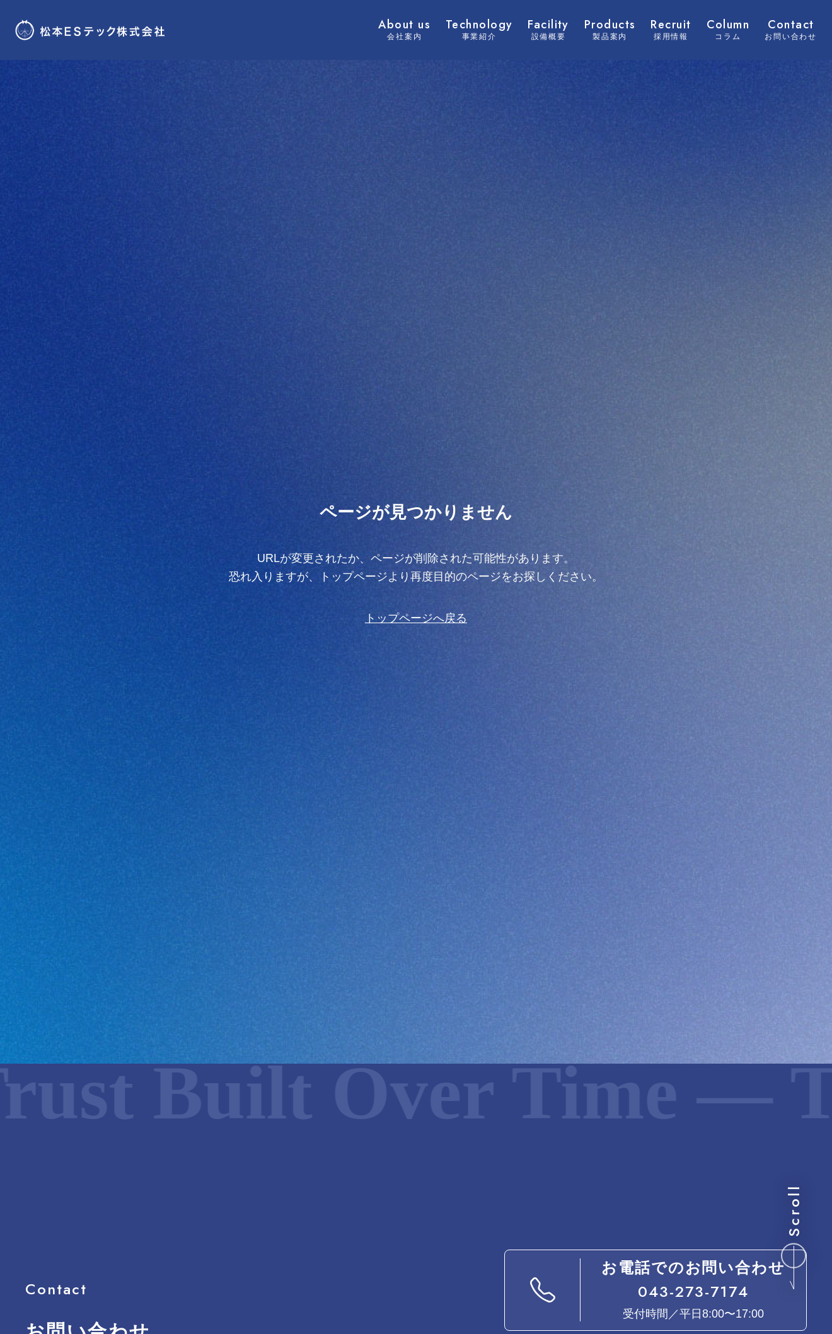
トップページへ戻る (416, 618)
